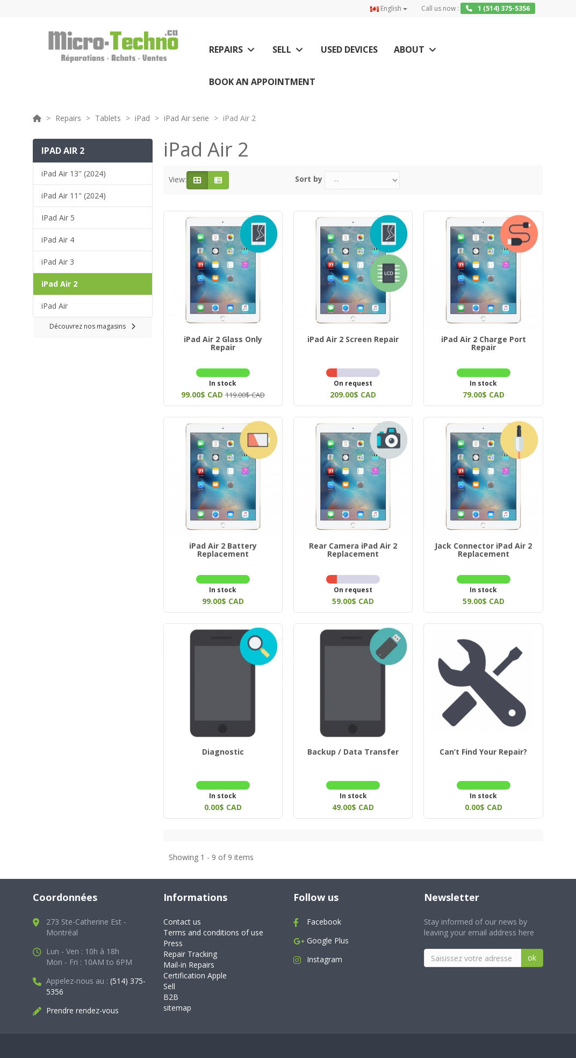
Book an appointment (262, 82)
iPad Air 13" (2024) (73, 173)
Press (173, 937)
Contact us (182, 915)
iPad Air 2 (59, 284)
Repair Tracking (190, 947)
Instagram (324, 953)
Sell (281, 49)
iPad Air (54, 306)
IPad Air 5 (58, 217)
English (388, 8)
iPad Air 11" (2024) (73, 195)
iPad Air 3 (57, 262)
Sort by (308, 179)
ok (532, 951)
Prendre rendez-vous (82, 1004)
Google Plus (328, 934)
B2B (170, 990)
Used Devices (349, 49)
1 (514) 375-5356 (498, 8)
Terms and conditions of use (213, 926)
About (409, 49)
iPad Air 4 (57, 240)
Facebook (324, 915)
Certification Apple (195, 969)
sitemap (177, 1001)
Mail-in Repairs (188, 958)
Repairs (226, 49)
